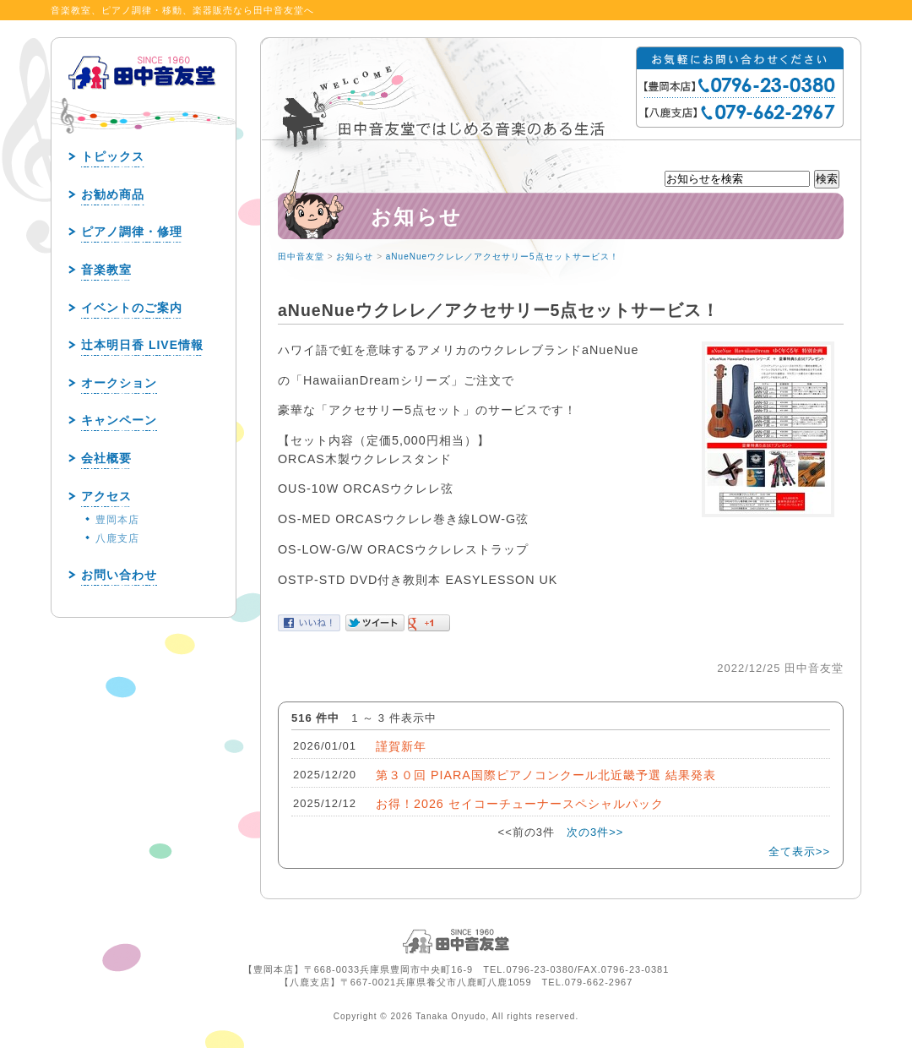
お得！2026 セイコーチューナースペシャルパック (520, 804)
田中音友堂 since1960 (142, 100)
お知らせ (354, 256)
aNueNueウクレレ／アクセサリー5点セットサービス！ (502, 256)
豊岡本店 (117, 520)
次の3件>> (595, 832)
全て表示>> (799, 851)
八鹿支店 (117, 538)
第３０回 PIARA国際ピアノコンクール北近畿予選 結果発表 (546, 775)
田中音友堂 (301, 256)
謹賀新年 (401, 746)
